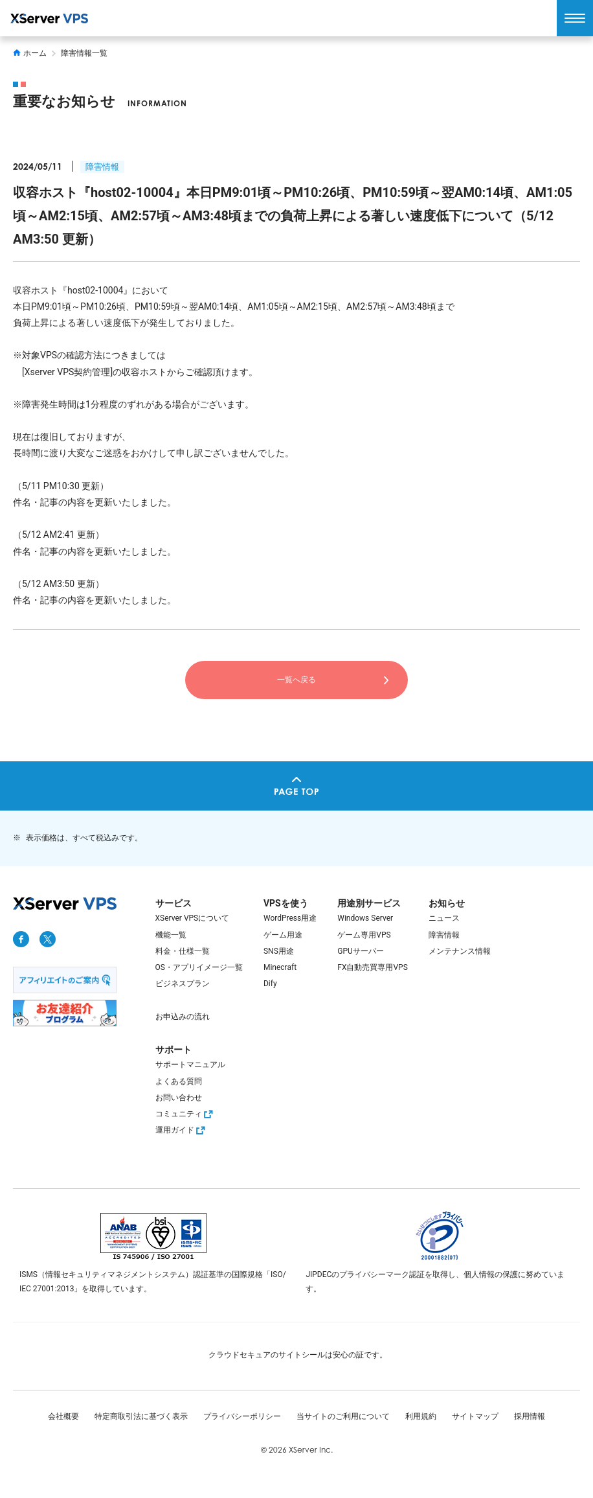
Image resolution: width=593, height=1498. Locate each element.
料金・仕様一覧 (182, 951)
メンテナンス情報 (460, 951)
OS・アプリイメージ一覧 (199, 967)
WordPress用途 (290, 918)
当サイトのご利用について (343, 1416)
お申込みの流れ (182, 1016)
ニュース (444, 918)
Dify (270, 983)
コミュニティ (185, 1113)
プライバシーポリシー (242, 1416)
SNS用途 (278, 951)
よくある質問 (178, 1081)
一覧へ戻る (296, 679)
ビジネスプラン (182, 983)
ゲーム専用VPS (363, 934)
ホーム (30, 53)
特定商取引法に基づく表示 (141, 1416)
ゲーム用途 (282, 934)
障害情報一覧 (84, 53)
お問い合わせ (178, 1097)
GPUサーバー (360, 951)
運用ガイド (181, 1130)
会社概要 (63, 1416)
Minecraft (279, 967)
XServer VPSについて (192, 918)
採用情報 (529, 1416)
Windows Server (365, 918)
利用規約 (420, 1416)
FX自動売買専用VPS (372, 967)
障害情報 (102, 167)
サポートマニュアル (190, 1064)
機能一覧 (170, 934)
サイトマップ (475, 1416)
